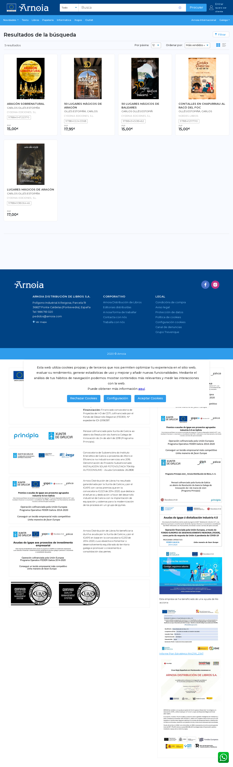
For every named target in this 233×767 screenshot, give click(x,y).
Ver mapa (40, 322)
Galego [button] (223, 20)
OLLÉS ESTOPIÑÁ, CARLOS (81, 111)
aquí (141, 389)
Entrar (219, 4)
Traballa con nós (114, 322)
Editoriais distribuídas (117, 307)
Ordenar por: (174, 45)
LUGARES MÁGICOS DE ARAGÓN (30, 189)
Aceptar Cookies (150, 398)
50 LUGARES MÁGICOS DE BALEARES (140, 105)
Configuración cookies (170, 322)
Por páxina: (142, 45)
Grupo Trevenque (167, 332)
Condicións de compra (170, 302)
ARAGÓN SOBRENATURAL (26, 103)
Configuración (117, 398)
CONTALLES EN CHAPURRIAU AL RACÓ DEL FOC (202, 105)
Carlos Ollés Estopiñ (137, 111)
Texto (25, 20)
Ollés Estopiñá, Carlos (195, 111)
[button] (11, 20)
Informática (64, 20)
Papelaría (48, 20)
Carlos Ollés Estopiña (23, 107)
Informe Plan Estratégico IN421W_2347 (181, 653)
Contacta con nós (115, 317)
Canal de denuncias (168, 327)
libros (35, 20)
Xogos (78, 20)
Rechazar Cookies (83, 398)
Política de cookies (168, 317)
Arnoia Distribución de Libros (122, 302)
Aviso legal (162, 307)
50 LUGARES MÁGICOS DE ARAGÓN (83, 105)
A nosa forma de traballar (120, 312)
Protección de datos (169, 312)
